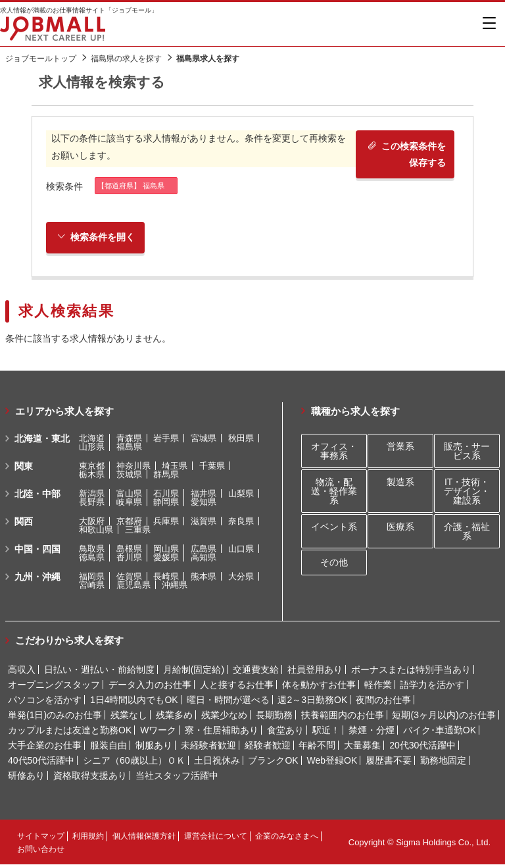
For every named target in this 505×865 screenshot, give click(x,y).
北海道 (92, 438)
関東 (23, 466)
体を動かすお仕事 (319, 685)
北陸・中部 (37, 493)
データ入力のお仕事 (149, 685)
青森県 (129, 438)
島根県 (129, 548)
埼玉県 (174, 465)
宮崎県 (92, 585)
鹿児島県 (133, 585)
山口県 (241, 548)
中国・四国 (37, 549)
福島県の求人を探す (126, 58)
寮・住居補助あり (221, 730)
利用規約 (88, 836)
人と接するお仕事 (237, 685)
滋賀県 (203, 521)
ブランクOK (273, 761)
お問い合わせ (40, 849)
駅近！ (326, 730)
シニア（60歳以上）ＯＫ (134, 761)
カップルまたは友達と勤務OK (70, 730)
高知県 (203, 557)
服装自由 (108, 746)
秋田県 (241, 438)
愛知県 (203, 502)
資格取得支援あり (90, 776)
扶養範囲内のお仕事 (342, 715)
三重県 (138, 529)
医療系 (400, 527)
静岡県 (166, 502)
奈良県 (241, 521)
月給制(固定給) (193, 670)
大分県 (241, 576)
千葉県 (212, 465)
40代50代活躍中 (41, 761)
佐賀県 (129, 576)
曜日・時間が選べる (228, 700)
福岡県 (92, 576)
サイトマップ (40, 836)
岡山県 (166, 548)
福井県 (203, 493)
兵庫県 (166, 521)
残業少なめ (224, 715)
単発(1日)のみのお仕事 (55, 715)
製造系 (400, 482)
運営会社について (215, 836)
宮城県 (203, 438)
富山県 (129, 493)
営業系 (400, 446)
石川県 (166, 493)
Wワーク (158, 730)
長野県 (92, 502)
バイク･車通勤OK (439, 730)
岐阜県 (129, 502)
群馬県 (166, 474)
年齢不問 (317, 746)
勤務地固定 (443, 761)
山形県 (92, 446)
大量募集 (362, 746)
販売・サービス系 (467, 451)
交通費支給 (256, 670)
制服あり (153, 746)
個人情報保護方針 (144, 836)
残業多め (174, 715)
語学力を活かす (432, 685)
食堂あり (285, 730)
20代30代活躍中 (422, 746)
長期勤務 (274, 715)
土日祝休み (217, 761)
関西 (23, 521)
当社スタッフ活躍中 (176, 776)
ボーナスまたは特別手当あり (411, 670)
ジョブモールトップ (40, 58)
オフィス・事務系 (334, 451)
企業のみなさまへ (286, 836)
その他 (334, 563)
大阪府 (92, 521)
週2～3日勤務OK (312, 700)
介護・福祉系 (467, 532)
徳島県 (92, 557)
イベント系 (334, 527)
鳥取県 (92, 548)
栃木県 (92, 474)
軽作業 (378, 685)
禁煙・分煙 (372, 730)
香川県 (129, 557)
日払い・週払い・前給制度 (99, 670)
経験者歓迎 (268, 746)
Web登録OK (332, 761)
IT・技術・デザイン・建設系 (467, 491)
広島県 (203, 548)
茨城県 (129, 474)
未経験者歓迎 (208, 746)
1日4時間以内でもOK (134, 700)
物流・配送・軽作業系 (334, 491)
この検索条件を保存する (405, 154)
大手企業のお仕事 (45, 746)
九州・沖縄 (37, 576)
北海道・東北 (42, 438)
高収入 (22, 670)
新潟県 (92, 493)
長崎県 (166, 576)
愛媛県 (166, 557)
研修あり (26, 776)
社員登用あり (315, 670)
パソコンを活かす (45, 700)
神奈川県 (133, 465)
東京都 (92, 465)
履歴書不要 (389, 761)
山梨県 (241, 493)
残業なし (128, 715)
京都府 (129, 521)
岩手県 (166, 438)
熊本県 (203, 576)
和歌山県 (96, 529)
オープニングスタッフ (54, 685)
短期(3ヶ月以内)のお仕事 (443, 715)
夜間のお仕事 (383, 700)
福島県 (129, 446)
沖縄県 (174, 585)
